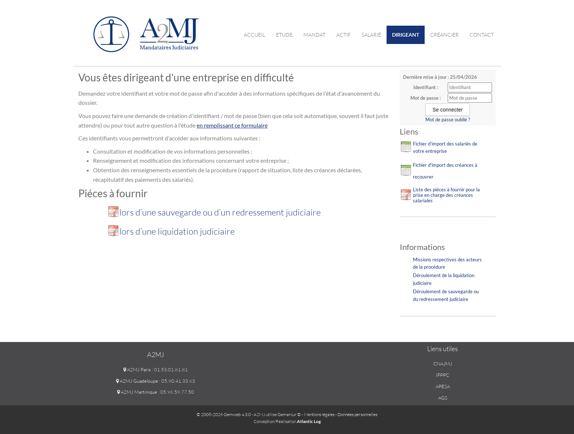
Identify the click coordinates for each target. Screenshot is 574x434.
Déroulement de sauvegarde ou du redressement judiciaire (446, 295)
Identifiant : (425, 87)
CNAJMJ (442, 364)
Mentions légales (319, 414)
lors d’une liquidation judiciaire (177, 231)
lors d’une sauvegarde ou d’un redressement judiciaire (221, 212)
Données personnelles (357, 414)
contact (482, 35)
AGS (442, 398)
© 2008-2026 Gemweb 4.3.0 (224, 414)
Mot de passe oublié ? (447, 119)
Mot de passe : (425, 98)
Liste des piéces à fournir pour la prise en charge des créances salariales (446, 195)
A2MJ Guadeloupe (137, 381)
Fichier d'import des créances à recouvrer (445, 171)
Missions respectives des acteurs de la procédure (447, 263)
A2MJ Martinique (137, 392)
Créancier (444, 35)
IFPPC (442, 375)
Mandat (314, 35)
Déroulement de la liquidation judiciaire (443, 279)
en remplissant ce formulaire (232, 125)
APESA (443, 386)
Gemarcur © (289, 414)
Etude (284, 35)
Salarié (371, 35)
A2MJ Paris (137, 369)
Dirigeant (405, 35)
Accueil (254, 35)
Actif (343, 35)
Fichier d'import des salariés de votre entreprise (445, 147)
